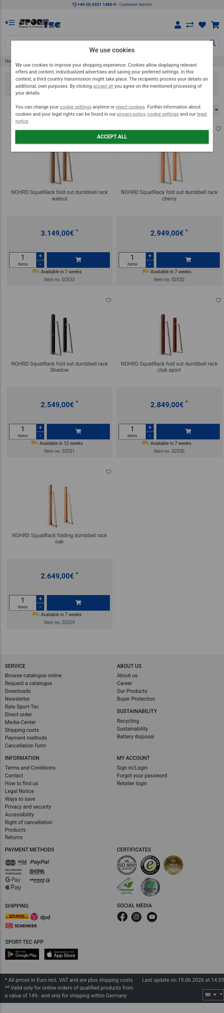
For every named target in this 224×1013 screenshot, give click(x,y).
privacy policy (131, 114)
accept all (103, 86)
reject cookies (130, 107)
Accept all (112, 137)
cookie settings (75, 107)
